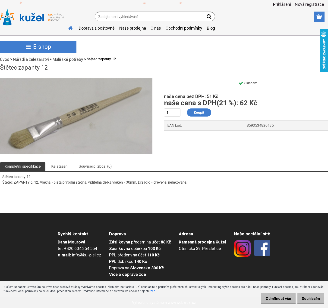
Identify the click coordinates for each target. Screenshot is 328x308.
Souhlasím (309, 298)
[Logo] (32, 17)
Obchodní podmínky (184, 28)
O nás (156, 28)
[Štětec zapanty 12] (76, 80)
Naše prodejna (132, 28)
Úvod (4, 59)
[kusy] (172, 112)
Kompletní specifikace (23, 166)
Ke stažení (59, 166)
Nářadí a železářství (31, 59)
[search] (209, 17)
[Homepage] (68, 27)
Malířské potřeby (68, 59)
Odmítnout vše (274, 298)
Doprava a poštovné (97, 28)
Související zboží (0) (95, 166)
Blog (211, 28)
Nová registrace (309, 4)
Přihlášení (282, 4)
